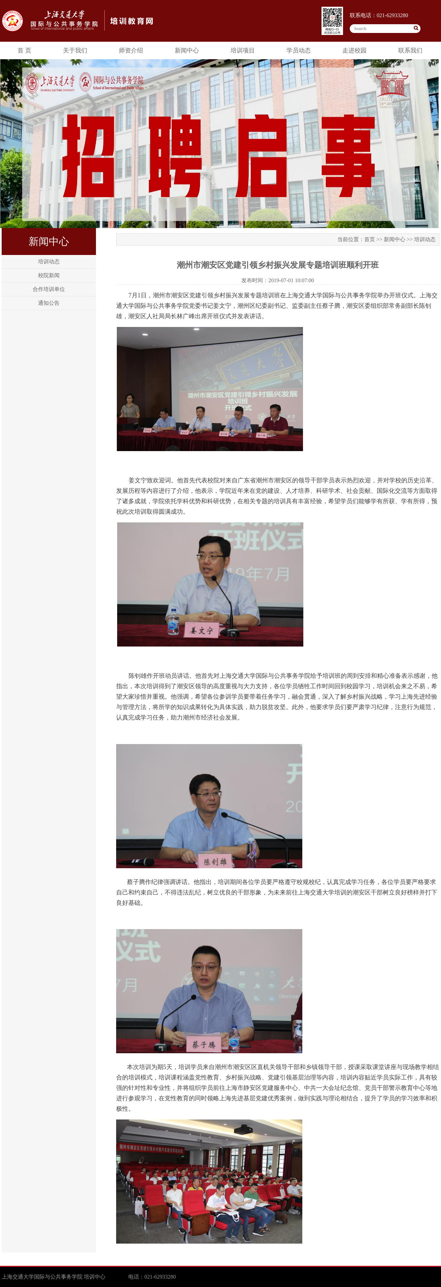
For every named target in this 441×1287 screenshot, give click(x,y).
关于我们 (75, 50)
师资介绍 (131, 50)
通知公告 (49, 303)
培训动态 (49, 261)
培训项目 (243, 50)
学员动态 (298, 50)
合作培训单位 (49, 289)
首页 (369, 239)
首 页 (24, 50)
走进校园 (354, 50)
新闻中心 (187, 50)
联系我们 (410, 50)
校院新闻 (49, 275)
